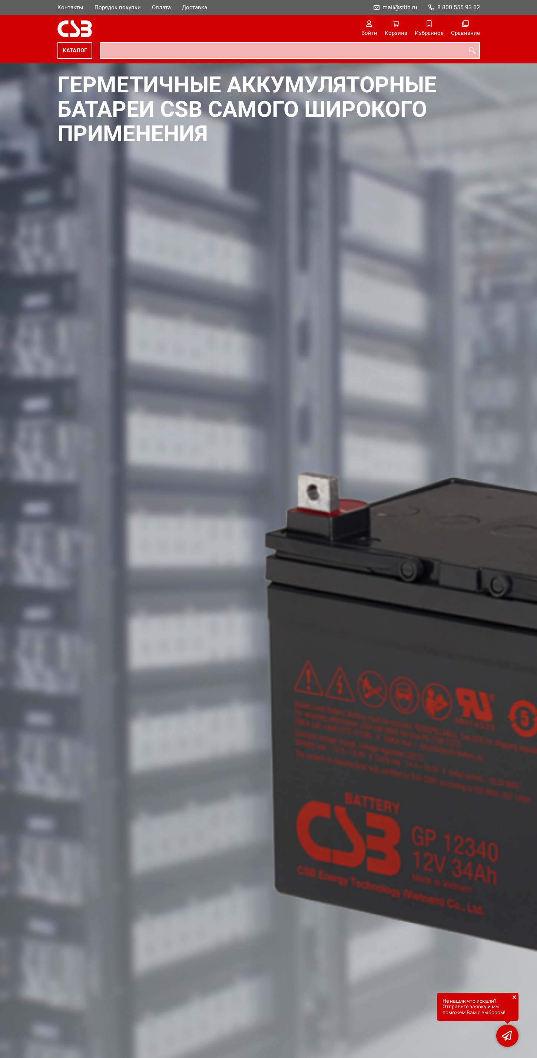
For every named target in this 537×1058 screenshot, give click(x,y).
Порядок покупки (118, 7)
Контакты (70, 7)
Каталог (75, 50)
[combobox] (290, 50)
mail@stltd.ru (399, 7)
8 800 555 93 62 (458, 7)
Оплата (161, 7)
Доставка (194, 7)
